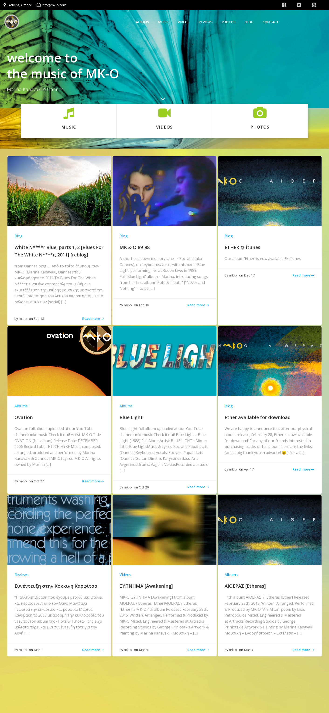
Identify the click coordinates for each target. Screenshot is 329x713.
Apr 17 (249, 469)
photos (228, 22)
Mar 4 (143, 650)
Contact (271, 22)
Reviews (205, 22)
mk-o (23, 318)
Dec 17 (249, 275)
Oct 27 (39, 481)
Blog (249, 22)
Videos (183, 22)
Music (163, 22)
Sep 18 (39, 318)
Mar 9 (38, 650)
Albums (142, 22)
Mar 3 (248, 650)
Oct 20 (144, 487)
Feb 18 (144, 305)
